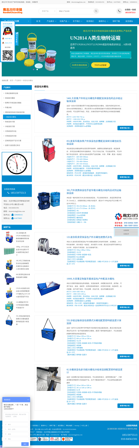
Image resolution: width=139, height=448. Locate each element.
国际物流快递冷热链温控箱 (15, 112)
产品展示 (50, 21)
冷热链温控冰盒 (10, 131)
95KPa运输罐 (101, 65)
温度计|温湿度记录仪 (12, 145)
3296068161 (133, 2)
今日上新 (84, 425)
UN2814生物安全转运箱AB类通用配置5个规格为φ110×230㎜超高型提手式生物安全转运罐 (23, 293)
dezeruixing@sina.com (78, 2)
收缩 (17, 39)
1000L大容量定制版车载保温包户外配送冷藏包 (90, 278)
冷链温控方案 (10, 126)
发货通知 (129, 21)
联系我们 (90, 21)
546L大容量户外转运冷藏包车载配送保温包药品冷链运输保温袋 (94, 99)
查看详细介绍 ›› (125, 128)
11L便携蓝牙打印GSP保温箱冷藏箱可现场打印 (22, 305)
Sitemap (76, 425)
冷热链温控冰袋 (10, 136)
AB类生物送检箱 (79, 65)
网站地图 (69, 425)
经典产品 (63, 21)
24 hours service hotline (122, 429)
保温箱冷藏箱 (10, 98)
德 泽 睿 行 (8, 38)
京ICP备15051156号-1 (42, 429)
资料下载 (116, 21)
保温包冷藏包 (28, 80)
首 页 (38, 21)
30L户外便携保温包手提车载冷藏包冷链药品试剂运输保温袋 (94, 191)
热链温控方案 (10, 122)
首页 (11, 80)
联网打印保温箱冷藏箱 (13, 103)
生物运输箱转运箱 (11, 93)
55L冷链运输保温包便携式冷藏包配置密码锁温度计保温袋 (94, 322)
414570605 (117, 2)
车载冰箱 (8, 107)
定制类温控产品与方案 (13, 140)
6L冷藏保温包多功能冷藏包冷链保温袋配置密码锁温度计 (94, 371)
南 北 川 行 (8, 43)
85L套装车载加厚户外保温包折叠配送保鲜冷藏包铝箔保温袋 (94, 142)
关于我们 (76, 21)
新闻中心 (102, 21)
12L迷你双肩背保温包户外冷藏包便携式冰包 (89, 237)
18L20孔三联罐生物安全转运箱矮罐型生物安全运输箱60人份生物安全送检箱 (23, 266)
